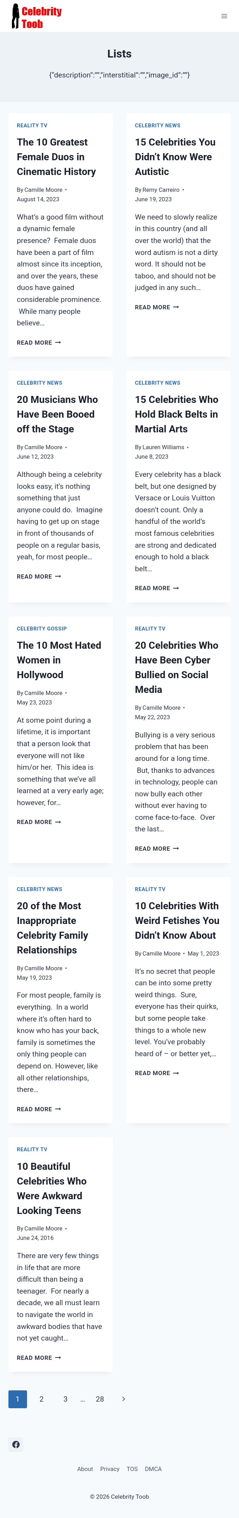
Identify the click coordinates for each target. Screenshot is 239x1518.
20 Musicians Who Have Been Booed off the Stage (57, 414)
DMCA (153, 1468)
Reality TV (32, 125)
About (85, 1468)
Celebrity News (158, 125)
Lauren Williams (163, 447)
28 (100, 1399)
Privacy (110, 1468)
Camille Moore (43, 189)
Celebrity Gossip (42, 629)
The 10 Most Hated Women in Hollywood (59, 660)
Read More (39, 342)
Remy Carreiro (160, 189)
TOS (132, 1468)
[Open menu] (224, 16)
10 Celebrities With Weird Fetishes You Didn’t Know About (177, 920)
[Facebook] (15, 1444)
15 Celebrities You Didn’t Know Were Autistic (175, 156)
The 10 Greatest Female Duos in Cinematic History (56, 156)
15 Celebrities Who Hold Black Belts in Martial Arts (177, 414)
